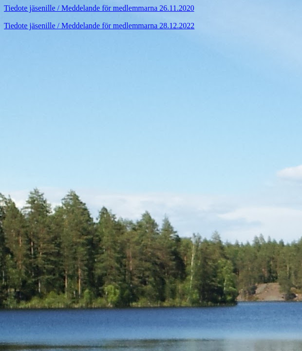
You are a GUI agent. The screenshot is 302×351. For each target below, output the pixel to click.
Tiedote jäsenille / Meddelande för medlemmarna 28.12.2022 (99, 25)
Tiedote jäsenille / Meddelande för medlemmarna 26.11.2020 (99, 8)
